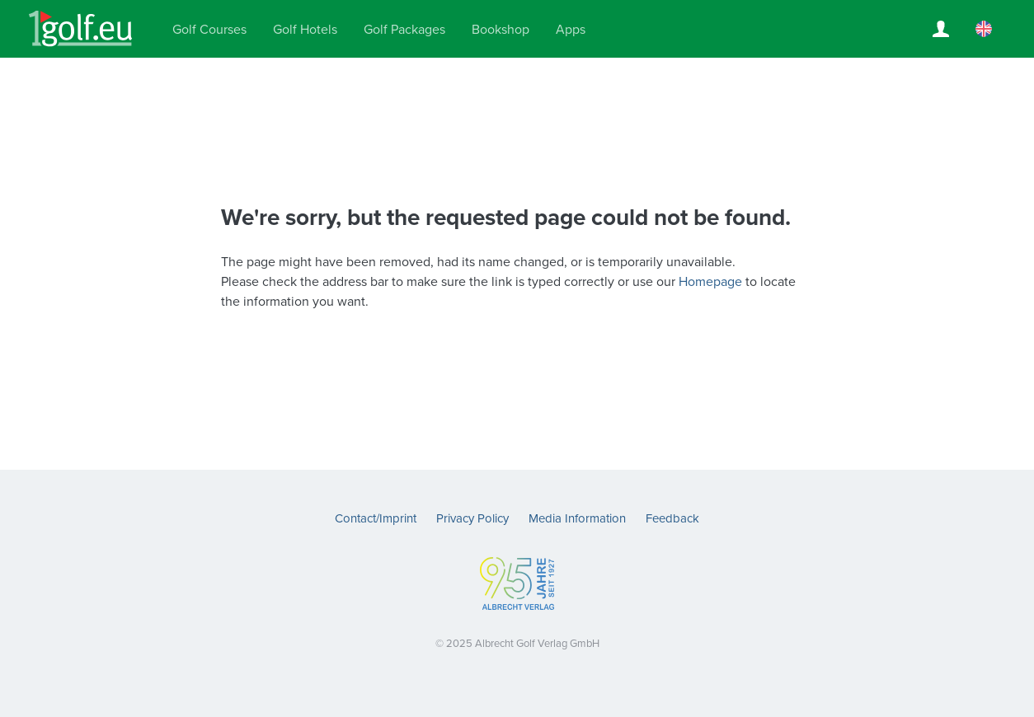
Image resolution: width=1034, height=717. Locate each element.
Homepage (710, 281)
